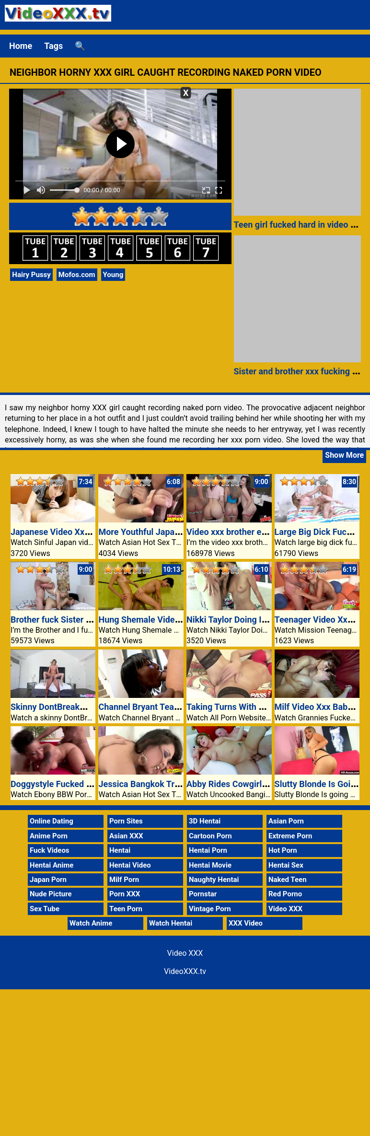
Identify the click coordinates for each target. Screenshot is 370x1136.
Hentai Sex (285, 865)
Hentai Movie (210, 865)
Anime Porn (49, 836)
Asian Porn (286, 821)
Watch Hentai (170, 923)
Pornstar (203, 894)
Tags (53, 46)
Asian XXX (126, 836)
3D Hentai (204, 821)
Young (113, 274)
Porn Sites (126, 821)
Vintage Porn (210, 908)
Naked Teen (287, 879)
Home (20, 46)
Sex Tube (44, 908)
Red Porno (285, 894)
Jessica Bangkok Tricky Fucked (159, 784)
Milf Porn (124, 879)
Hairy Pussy (31, 274)
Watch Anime (90, 923)
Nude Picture (51, 894)
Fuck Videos (49, 850)
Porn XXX (124, 894)
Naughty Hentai (214, 879)
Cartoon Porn (210, 836)
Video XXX (285, 908)
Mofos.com (76, 274)
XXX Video (246, 923)
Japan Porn (48, 879)
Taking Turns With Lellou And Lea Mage (263, 707)
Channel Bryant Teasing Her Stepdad (169, 707)
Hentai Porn (208, 850)
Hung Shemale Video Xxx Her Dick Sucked (180, 619)
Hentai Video (130, 865)
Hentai (119, 850)
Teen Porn (125, 908)
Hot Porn (282, 850)
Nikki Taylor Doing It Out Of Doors (251, 619)
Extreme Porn (290, 836)
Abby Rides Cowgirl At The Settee (251, 784)
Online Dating (51, 821)
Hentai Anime (51, 865)
